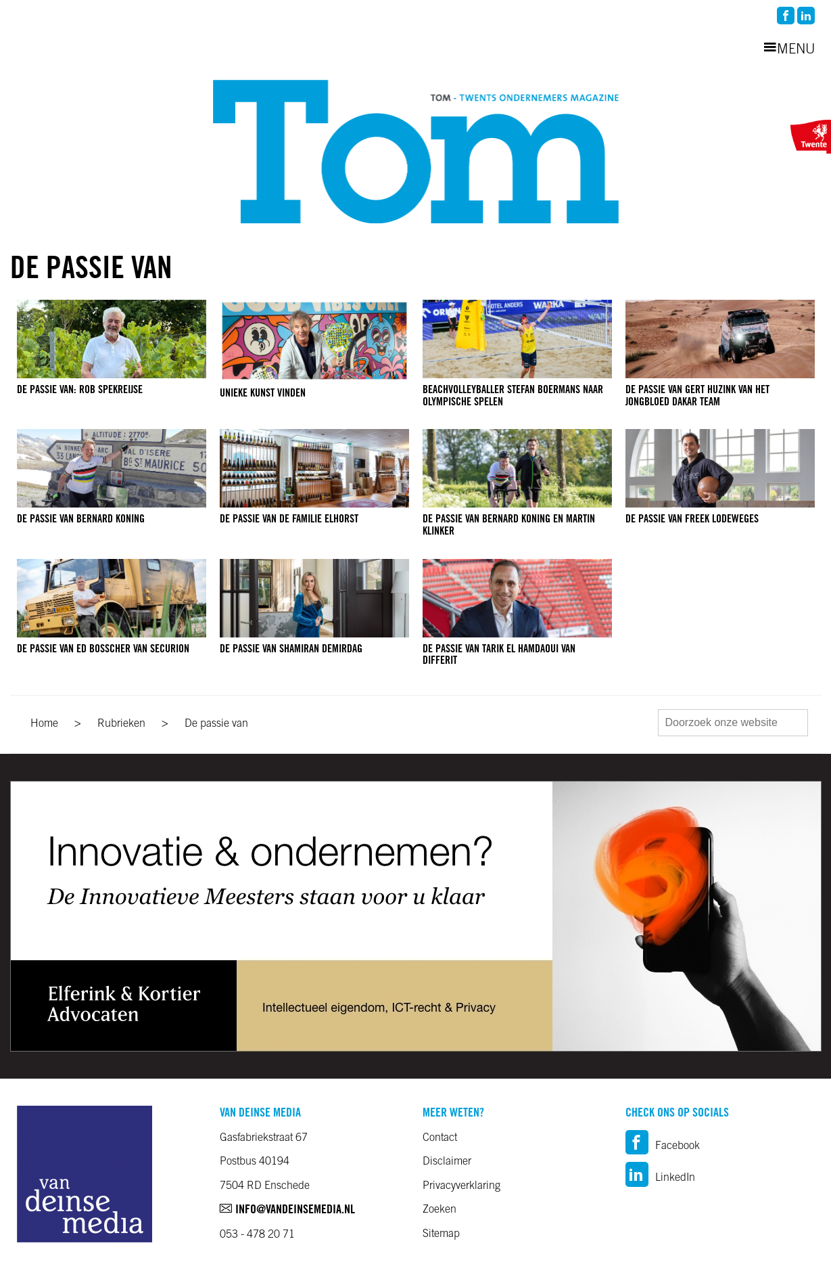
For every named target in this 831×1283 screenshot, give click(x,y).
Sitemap (441, 1234)
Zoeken (439, 1210)
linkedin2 (806, 15)
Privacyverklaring (461, 1186)
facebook (785, 15)
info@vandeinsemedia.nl (287, 1211)
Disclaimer (447, 1161)
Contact (440, 1138)
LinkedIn (660, 1178)
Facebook (662, 1146)
